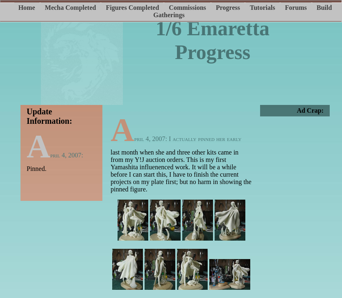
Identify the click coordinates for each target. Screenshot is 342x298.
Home (26, 7)
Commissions (187, 7)
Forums (296, 7)
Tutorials (262, 7)
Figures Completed (132, 7)
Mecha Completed (70, 7)
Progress (228, 7)
